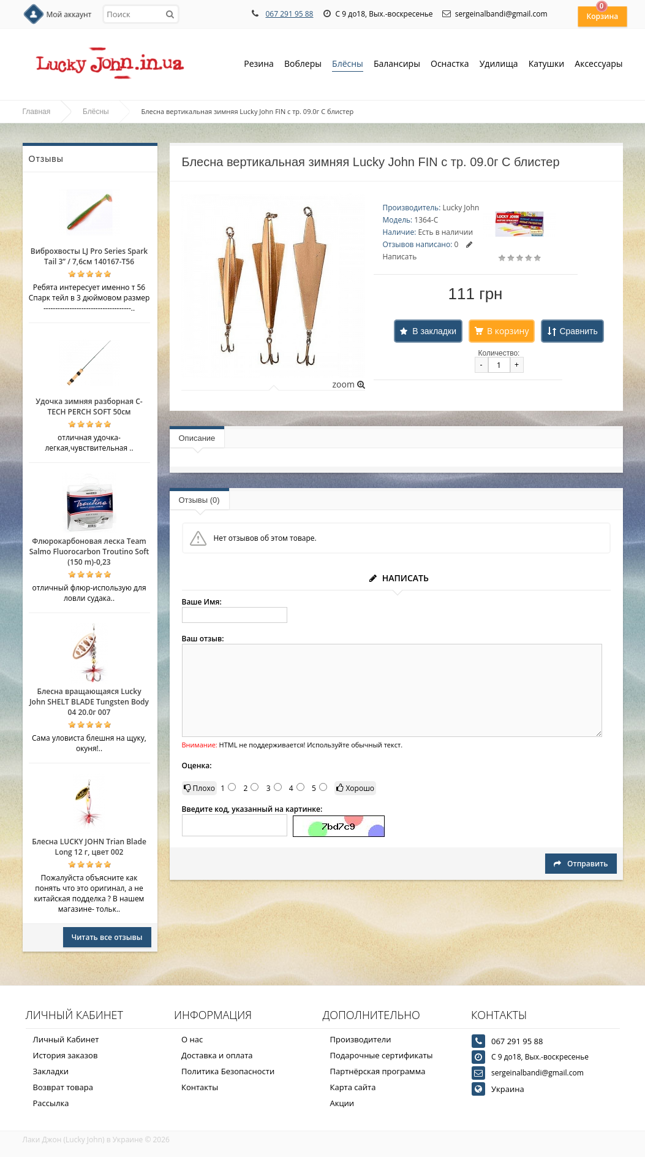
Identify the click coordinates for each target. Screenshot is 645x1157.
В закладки (434, 331)
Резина (259, 65)
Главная (37, 111)
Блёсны (347, 65)
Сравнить (578, 331)
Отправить (581, 863)
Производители (360, 1039)
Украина (507, 1088)
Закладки (51, 1071)
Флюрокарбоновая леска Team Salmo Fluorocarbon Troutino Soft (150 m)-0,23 (89, 551)
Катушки (547, 65)
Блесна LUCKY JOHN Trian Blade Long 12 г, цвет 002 (89, 846)
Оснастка (450, 65)
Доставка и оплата (217, 1055)
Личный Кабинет (66, 1039)
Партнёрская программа (378, 1071)
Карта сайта (353, 1087)
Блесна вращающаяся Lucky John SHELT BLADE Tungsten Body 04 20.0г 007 (89, 701)
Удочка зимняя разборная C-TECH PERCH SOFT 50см (89, 406)
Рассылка (51, 1103)
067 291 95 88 (289, 14)
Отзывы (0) (199, 500)
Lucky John (460, 207)
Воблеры (303, 65)
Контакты (199, 1087)
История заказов (65, 1055)
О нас (192, 1039)
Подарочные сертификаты (381, 1055)
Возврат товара (63, 1087)
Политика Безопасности (227, 1071)
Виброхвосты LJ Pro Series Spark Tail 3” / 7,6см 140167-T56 (89, 256)
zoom (348, 384)
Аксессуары (598, 63)
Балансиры (397, 65)
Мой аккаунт (69, 14)
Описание (197, 438)
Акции (342, 1103)
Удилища (499, 65)
